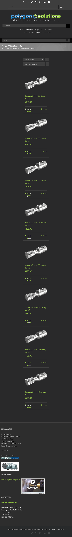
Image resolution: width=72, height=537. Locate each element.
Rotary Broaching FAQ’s (8, 446)
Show (31, 64)
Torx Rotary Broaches (8, 441)
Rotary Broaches (6, 434)
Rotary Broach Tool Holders (10, 437)
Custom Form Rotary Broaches (11, 444)
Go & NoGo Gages (7, 439)
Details (45, 109)
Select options (29, 110)
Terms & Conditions (57, 529)
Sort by (29, 59)
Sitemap (36, 529)
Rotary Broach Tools (12, 48)
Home (3, 48)
